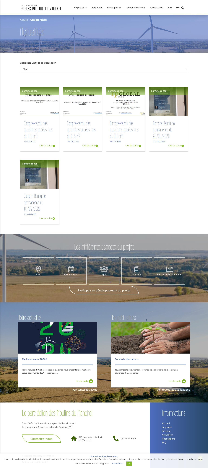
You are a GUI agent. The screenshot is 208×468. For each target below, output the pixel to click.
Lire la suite (47, 145)
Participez (112, 7)
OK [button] (129, 463)
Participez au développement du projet (104, 290)
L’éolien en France (135, 7)
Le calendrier (71, 274)
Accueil (24, 19)
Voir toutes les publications (173, 389)
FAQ (170, 7)
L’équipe (104, 274)
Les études (137, 274)
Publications (156, 7)
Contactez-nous (41, 438)
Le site (38, 274)
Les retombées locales (169, 274)
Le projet (79, 7)
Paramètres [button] (117, 463)
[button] (184, 2)
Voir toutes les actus (84, 389)
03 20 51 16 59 (128, 438)
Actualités (97, 7)
